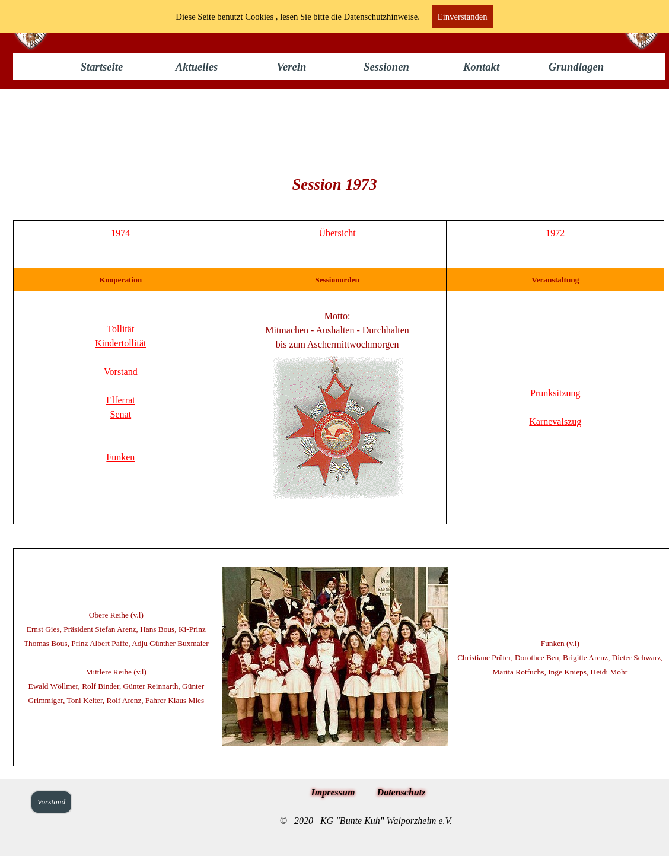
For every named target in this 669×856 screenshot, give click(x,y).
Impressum (333, 792)
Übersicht (336, 233)
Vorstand (121, 372)
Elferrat (120, 400)
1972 (555, 233)
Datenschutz (401, 792)
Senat (121, 414)
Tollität (120, 329)
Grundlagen (576, 67)
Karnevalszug (555, 421)
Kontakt (481, 67)
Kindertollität (120, 343)
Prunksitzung (555, 393)
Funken (120, 457)
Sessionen (386, 67)
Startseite (102, 67)
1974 (120, 233)
